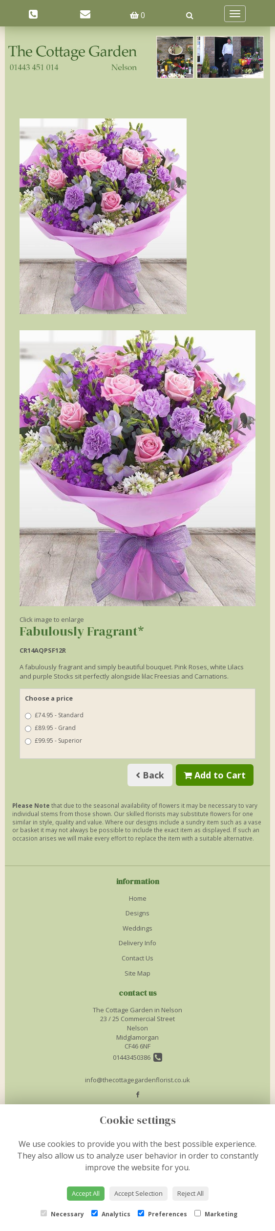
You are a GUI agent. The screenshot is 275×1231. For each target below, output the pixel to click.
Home (138, 898)
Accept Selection (138, 1193)
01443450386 (137, 1057)
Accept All (86, 1193)
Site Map (137, 973)
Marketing (215, 1214)
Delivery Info (137, 942)
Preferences (162, 1214)
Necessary (62, 1214)
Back (150, 775)
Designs (137, 913)
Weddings (137, 928)
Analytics (110, 1214)
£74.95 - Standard (54, 715)
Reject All (190, 1193)
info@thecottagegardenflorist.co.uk (137, 1079)
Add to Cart (215, 775)
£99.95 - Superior (53, 740)
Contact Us (137, 958)
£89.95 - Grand (50, 728)
